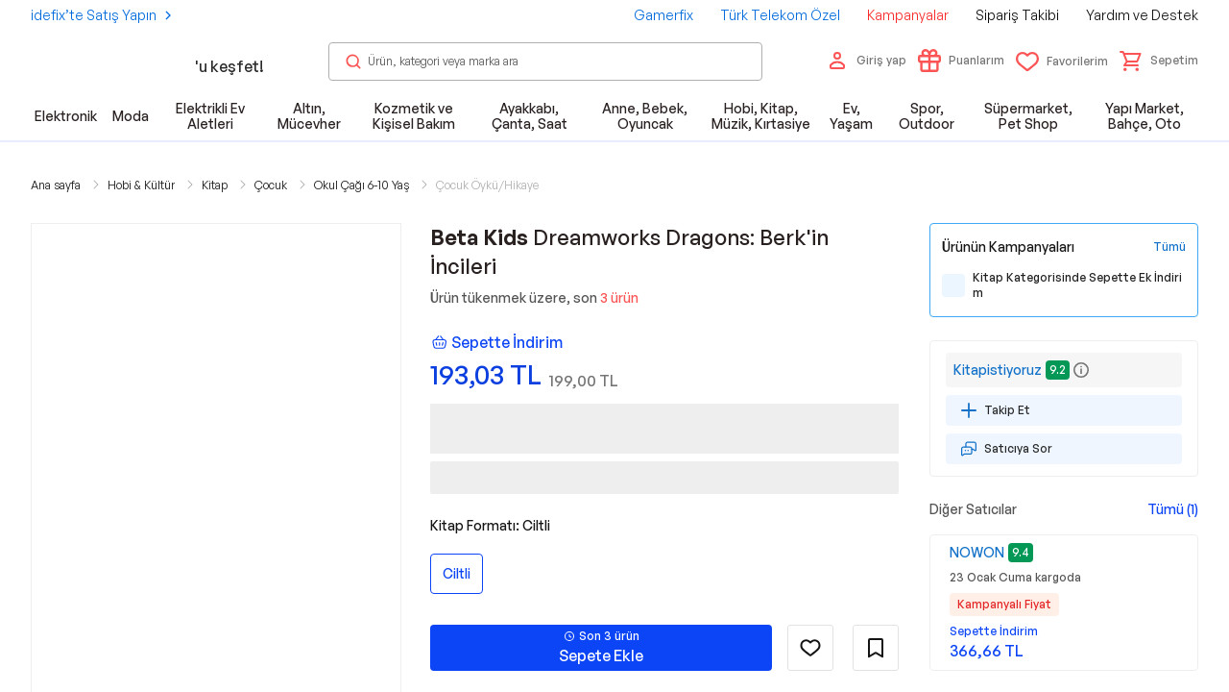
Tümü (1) (1172, 509)
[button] (1159, 60)
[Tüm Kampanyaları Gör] (1169, 247)
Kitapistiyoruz (997, 369)
